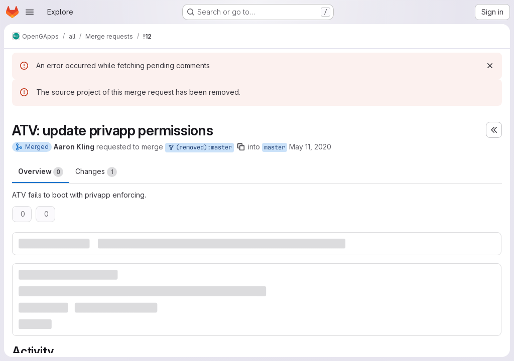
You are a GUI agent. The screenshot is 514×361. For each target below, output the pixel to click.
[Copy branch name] (241, 147)
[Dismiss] (490, 66)
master (274, 147)
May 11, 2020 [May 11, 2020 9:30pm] (310, 146)
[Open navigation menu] (30, 12)
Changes (96, 172)
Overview (40, 172)
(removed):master (199, 147)
